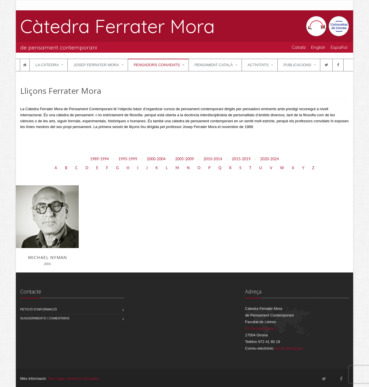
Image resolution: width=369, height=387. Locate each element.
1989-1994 (99, 159)
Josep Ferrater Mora (96, 65)
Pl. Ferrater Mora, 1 (261, 328)
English (318, 47)
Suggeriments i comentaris (44, 318)
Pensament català (214, 65)
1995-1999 (127, 159)
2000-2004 (156, 159)
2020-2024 (269, 159)
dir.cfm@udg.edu (289, 348)
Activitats (258, 65)
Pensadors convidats (157, 65)
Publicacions (297, 65)
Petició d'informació (38, 309)
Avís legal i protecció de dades (73, 378)
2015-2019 (241, 159)
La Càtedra (47, 65)
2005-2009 (184, 159)
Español (339, 47)
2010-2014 (213, 159)
